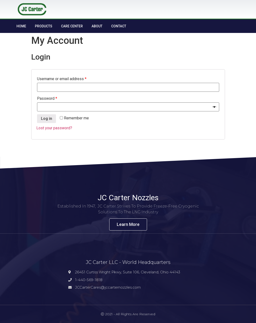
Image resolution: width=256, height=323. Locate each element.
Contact (118, 26)
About (97, 26)
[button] (128, 224)
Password (47, 98)
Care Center (72, 26)
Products (43, 26)
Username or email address (61, 79)
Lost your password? (54, 128)
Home (21, 26)
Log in (46, 118)
